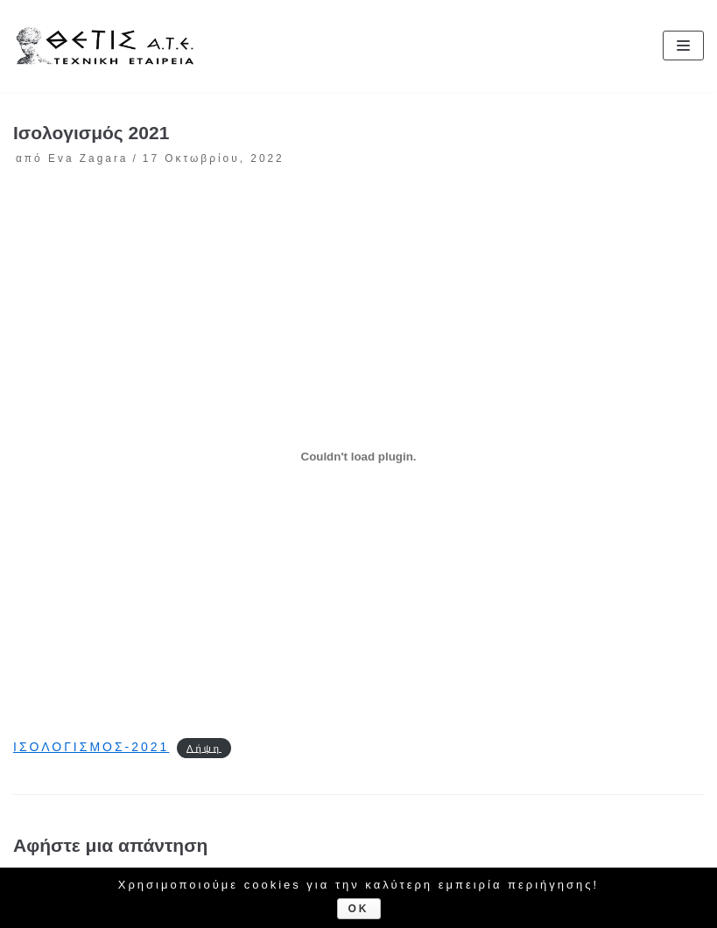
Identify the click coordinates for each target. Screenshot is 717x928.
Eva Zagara (88, 158)
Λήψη (203, 747)
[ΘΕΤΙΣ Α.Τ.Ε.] (109, 46)
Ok (358, 909)
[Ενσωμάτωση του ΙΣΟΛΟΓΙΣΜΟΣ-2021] (358, 457)
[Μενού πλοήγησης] (683, 45)
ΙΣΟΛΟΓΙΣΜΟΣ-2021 (91, 747)
